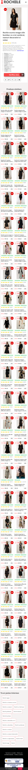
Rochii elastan (17, 711)
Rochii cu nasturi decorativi (10, 734)
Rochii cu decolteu (8, 725)
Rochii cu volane (7, 729)
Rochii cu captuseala (8, 738)
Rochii (13, 743)
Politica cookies (18, 754)
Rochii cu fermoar (19, 707)
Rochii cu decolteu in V (9, 720)
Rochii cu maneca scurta (9, 702)
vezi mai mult (20, 50)
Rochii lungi (6, 743)
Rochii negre (6, 698)
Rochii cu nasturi (7, 707)
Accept (20, 768)
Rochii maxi (19, 738)
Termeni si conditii (11, 753)
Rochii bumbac (7, 716)
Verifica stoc (16, 74)
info (12, 114)
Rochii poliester (7, 711)
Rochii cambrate (19, 725)
